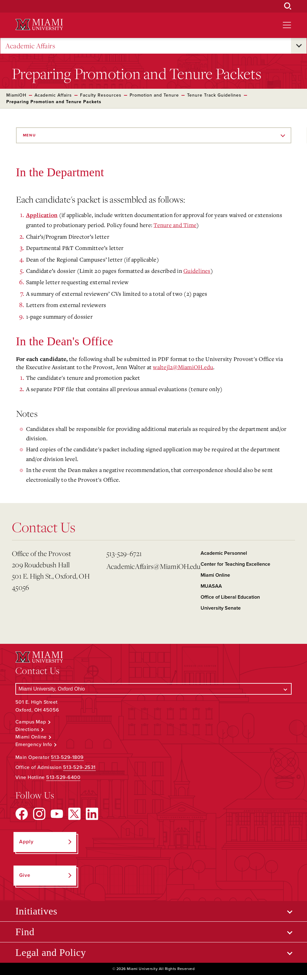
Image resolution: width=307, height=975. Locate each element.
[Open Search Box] (288, 6)
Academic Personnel (224, 553)
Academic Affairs (30, 46)
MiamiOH (16, 95)
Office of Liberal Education (230, 597)
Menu (29, 135)
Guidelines (197, 270)
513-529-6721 (124, 553)
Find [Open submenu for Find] (25, 931)
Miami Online (215, 575)
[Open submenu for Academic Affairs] (299, 46)
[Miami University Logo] (39, 24)
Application (42, 215)
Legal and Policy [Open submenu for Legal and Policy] (50, 952)
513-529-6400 (63, 777)
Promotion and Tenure (154, 95)
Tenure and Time (175, 225)
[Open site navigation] (287, 25)
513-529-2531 (79, 767)
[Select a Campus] (153, 689)
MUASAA (211, 586)
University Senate (221, 608)
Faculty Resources (100, 95)
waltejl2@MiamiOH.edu (183, 367)
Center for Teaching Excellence (235, 564)
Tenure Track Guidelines (214, 95)
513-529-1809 (67, 757)
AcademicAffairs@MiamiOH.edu (151, 566)
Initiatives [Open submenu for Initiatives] (36, 911)
